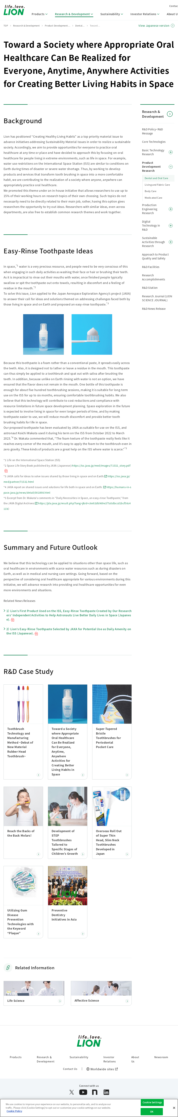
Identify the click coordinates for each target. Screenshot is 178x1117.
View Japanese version (153, 25)
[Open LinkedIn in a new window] (106, 1092)
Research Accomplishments (153, 277)
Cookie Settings (152, 1104)
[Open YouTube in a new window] (83, 1092)
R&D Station (150, 287)
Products (16, 1057)
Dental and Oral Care (156, 178)
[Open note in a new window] (95, 1092)
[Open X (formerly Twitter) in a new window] (72, 1092)
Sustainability (79, 1057)
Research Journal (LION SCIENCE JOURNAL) (157, 298)
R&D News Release (154, 308)
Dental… (80, 25)
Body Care (150, 191)
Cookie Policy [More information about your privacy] (14, 1113)
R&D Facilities (150, 267)
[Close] (174, 1110)
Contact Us (70, 1069)
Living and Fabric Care (157, 184)
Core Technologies (154, 141)
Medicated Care (153, 197)
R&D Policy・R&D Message (152, 131)
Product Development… (57, 25)
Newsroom (161, 1057)
